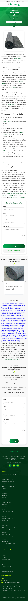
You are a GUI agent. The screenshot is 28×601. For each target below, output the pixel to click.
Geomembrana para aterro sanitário (11, 342)
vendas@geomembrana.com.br (10, 582)
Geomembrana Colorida (7, 481)
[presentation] (14, 239)
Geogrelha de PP (5, 534)
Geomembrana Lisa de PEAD (8, 474)
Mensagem (6, 226)
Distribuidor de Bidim (14, 340)
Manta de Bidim (12, 104)
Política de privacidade (7, 571)
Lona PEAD (9, 320)
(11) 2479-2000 (8, 1)
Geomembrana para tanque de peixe (11, 313)
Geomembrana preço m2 (8, 315)
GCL (2, 500)
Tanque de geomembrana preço (18, 338)
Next (25, 40)
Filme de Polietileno (6, 502)
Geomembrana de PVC (7, 536)
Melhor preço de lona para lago (13, 307)
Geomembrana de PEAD (18, 312)
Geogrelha (4, 491)
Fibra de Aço (4, 520)
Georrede (4, 504)
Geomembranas (5, 559)
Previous (2, 40)
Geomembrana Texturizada (8, 479)
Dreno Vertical (5, 507)
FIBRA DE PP (4, 516)
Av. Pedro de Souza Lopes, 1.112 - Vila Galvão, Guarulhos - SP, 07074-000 (12, 585)
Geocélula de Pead (6, 523)
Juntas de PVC (5, 541)
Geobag (3, 546)
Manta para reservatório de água (14, 330)
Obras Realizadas (5, 562)
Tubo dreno (4, 488)
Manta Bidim (21, 18)
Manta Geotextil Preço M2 (17, 197)
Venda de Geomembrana (19, 320)
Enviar (14, 246)
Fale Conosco (14, 251)
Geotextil (3, 337)
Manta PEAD (12, 87)
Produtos (3, 557)
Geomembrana (17, 309)
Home (5, 18)
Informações (12, 18)
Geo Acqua (4, 532)
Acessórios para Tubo (7, 511)
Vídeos (3, 564)
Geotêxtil (3, 484)
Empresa (3, 555)
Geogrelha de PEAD (6, 530)
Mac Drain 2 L (4, 322)
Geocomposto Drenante (11, 318)
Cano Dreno (4, 340)
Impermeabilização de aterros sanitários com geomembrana (12, 326)
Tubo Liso (3, 539)
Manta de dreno (18, 58)
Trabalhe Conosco (6, 566)
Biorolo (3, 509)
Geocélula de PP (5, 525)
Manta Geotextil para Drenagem (10, 332)
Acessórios (4, 497)
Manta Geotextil (7, 121)
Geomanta (4, 310)
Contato (3, 569)
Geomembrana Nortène (12, 337)
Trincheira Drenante (6, 513)
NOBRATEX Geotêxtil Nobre (8, 543)
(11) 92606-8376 (19, 1)
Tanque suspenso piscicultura (9, 304)
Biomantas (4, 495)
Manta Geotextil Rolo (13, 193)
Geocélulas (4, 493)
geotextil (6, 66)
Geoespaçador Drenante (7, 518)
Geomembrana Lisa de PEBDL (9, 477)
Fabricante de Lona (22, 335)
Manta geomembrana (10, 335)
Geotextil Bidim (8, 309)
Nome (4, 206)
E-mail (4, 213)
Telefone (5, 220)
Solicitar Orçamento (14, 22)
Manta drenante (13, 322)
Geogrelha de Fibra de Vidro (8, 527)
